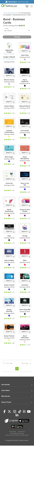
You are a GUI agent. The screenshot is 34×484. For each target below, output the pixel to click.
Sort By (6, 28)
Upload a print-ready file (9, 53)
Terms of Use (21, 431)
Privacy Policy (12, 431)
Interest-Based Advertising (17, 433)
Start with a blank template (9, 58)
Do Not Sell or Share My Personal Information (17, 435)
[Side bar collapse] (31, 6)
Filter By (17, 37)
